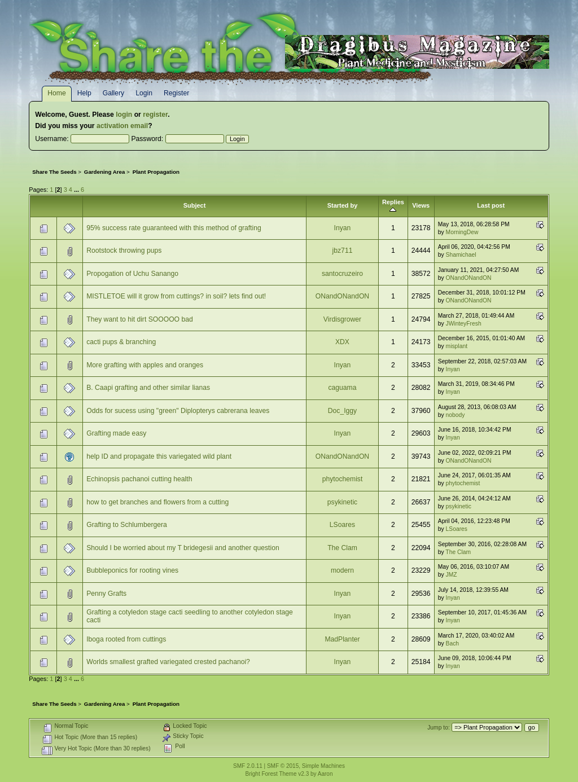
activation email (122, 126)
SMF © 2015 (283, 766)
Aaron (325, 774)
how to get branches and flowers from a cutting (157, 502)
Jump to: (438, 727)
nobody (455, 415)
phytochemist (342, 479)
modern (342, 570)
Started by (342, 205)
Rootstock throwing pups (123, 250)
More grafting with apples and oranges (144, 365)
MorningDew (462, 232)
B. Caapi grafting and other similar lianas (148, 388)
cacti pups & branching (121, 342)
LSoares (342, 525)
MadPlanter (342, 639)
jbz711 (342, 250)
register (155, 114)
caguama (342, 388)
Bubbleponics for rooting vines (132, 570)
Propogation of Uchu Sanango (132, 274)
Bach (452, 643)
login (124, 114)
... (77, 189)
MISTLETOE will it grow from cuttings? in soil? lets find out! (176, 296)
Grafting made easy (116, 433)
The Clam (342, 548)
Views (421, 205)
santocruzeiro (342, 274)
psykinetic (342, 502)
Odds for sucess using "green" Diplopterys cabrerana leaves (177, 411)
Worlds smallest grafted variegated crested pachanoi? (168, 662)
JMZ (451, 575)
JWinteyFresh (463, 323)
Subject (194, 205)
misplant (456, 346)
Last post (491, 205)
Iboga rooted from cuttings (126, 639)
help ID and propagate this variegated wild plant (158, 456)
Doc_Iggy (342, 411)
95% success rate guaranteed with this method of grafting (173, 228)
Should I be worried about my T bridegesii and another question (182, 548)
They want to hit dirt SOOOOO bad (139, 319)
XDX (342, 342)
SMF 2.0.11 (247, 766)
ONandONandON (469, 278)
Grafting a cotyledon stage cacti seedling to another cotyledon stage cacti (189, 616)
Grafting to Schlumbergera (126, 525)
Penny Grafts (106, 594)
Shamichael (461, 255)
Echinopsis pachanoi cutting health (139, 479)
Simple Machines (323, 766)
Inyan (342, 228)
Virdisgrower (342, 319)
